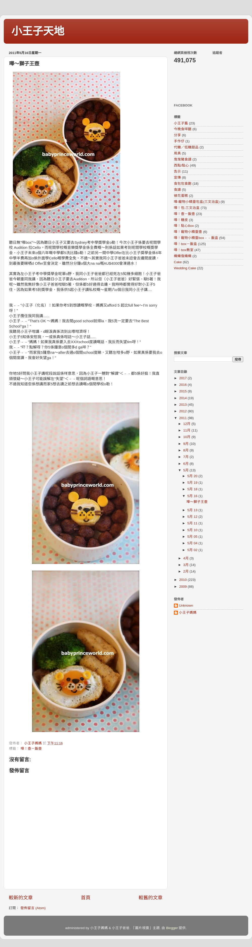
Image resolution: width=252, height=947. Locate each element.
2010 (183, 580)
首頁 (85, 897)
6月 (186, 464)
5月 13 (192, 510)
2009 (183, 586)
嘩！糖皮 (181, 220)
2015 (183, 391)
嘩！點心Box (184, 226)
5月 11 (192, 523)
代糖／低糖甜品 (186, 147)
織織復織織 (183, 256)
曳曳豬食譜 (183, 159)
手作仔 (179, 141)
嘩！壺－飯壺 (31, 748)
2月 (186, 571)
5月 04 (192, 543)
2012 (183, 411)
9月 (186, 444)
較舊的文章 (151, 897)
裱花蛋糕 (181, 196)
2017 (183, 378)
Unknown (186, 605)
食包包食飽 (183, 183)
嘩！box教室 (184, 250)
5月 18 (192, 489)
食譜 (177, 190)
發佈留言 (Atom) (33, 908)
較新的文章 (21, 897)
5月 (186, 470)
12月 (187, 424)
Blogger (172, 928)
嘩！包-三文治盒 (187, 208)
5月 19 (192, 482)
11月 (187, 430)
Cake (178, 262)
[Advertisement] (205, 310)
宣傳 (177, 177)
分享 (177, 135)
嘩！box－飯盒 (185, 244)
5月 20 (192, 476)
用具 (177, 153)
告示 (177, 171)
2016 (183, 385)
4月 (186, 558)
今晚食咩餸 (183, 129)
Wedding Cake (185, 268)
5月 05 (192, 536)
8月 (186, 450)
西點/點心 (181, 165)
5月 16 (192, 496)
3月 (186, 565)
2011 (183, 418)
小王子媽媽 (188, 612)
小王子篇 (181, 123)
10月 (187, 437)
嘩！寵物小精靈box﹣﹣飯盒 (196, 238)
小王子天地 (37, 31)
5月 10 (192, 530)
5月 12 (192, 517)
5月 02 (192, 550)
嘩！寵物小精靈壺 (188, 232)
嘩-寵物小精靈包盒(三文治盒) (197, 202)
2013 (183, 405)
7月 (186, 457)
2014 (183, 398)
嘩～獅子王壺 (197, 502)
